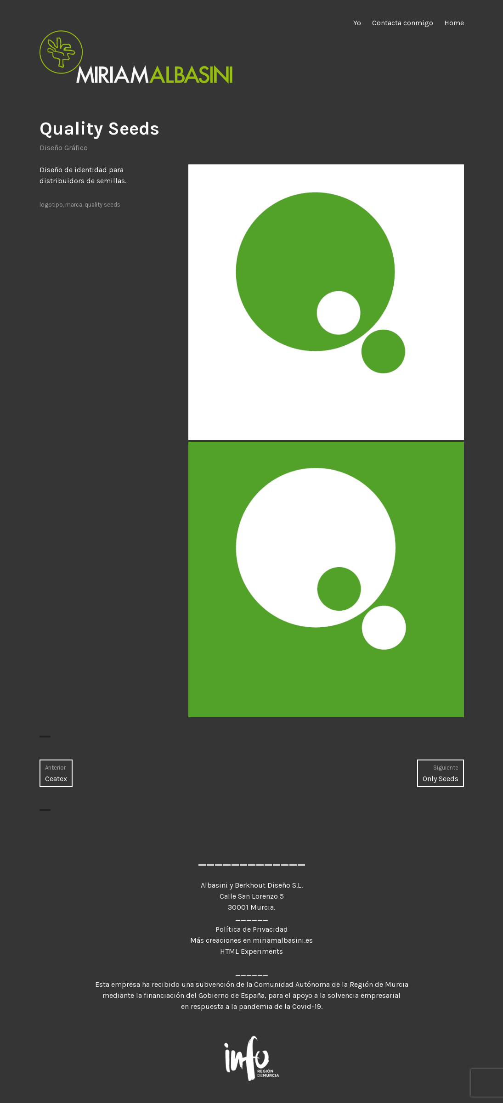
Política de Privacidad (251, 929)
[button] (326, 302)
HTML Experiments (251, 951)
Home (454, 22)
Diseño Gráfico (64, 147)
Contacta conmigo (402, 22)
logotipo (51, 204)
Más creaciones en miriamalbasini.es (251, 940)
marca (73, 204)
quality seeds (102, 204)
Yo (357, 22)
